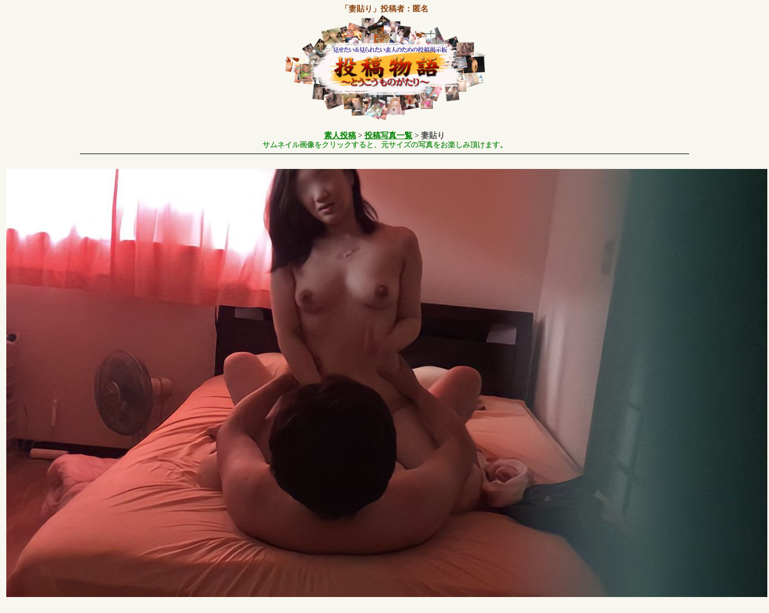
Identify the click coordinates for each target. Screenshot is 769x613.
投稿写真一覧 (388, 135)
